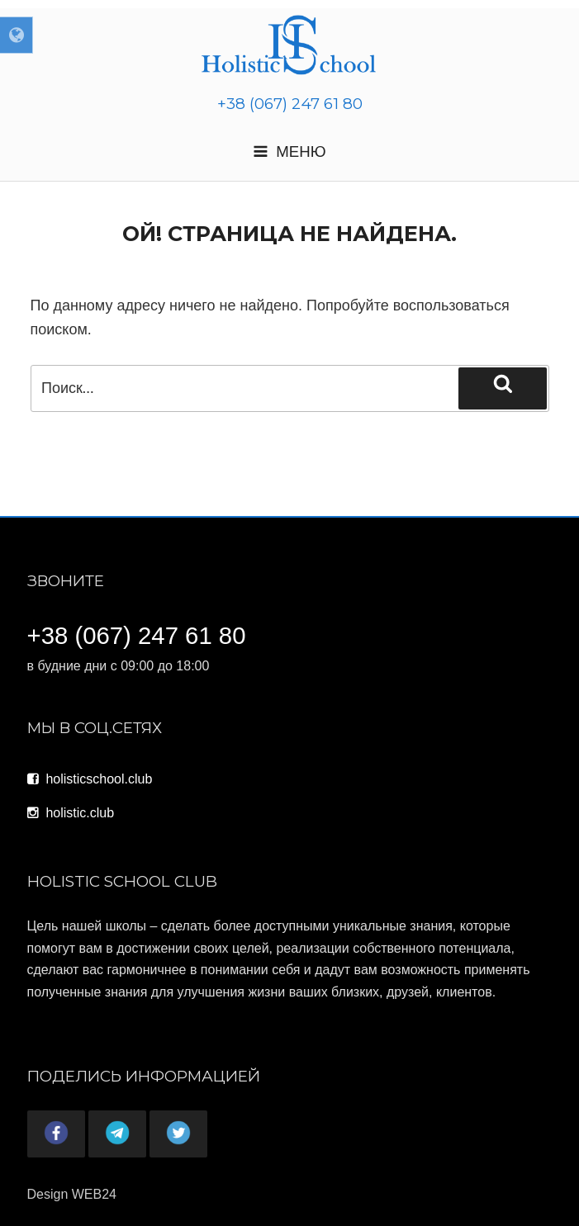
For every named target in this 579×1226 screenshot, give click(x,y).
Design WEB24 (72, 1194)
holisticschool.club (90, 779)
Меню (289, 151)
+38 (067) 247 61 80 (290, 103)
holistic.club (71, 813)
